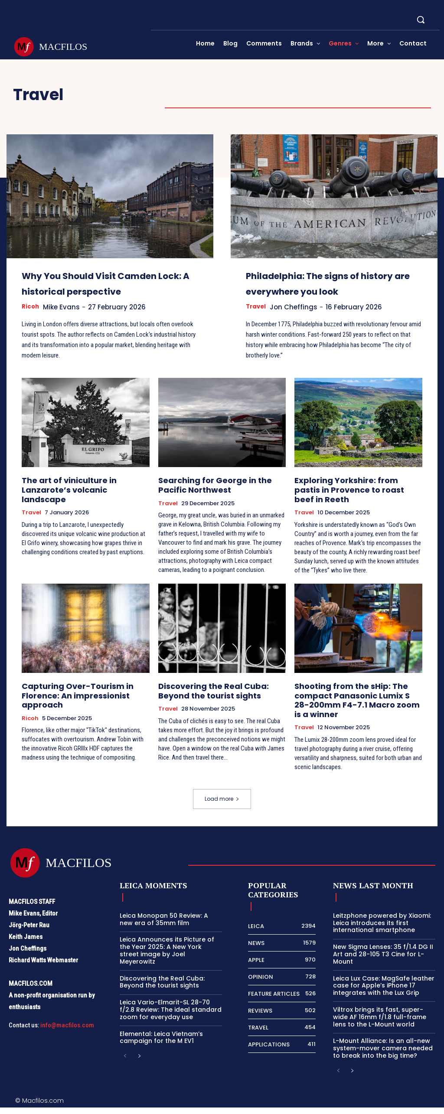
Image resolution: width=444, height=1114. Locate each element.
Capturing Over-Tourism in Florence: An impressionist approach (69, 705)
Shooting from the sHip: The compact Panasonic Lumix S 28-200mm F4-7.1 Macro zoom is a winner (350, 709)
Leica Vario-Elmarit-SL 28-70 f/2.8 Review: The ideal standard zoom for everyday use (171, 1016)
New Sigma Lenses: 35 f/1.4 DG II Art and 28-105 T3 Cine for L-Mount (383, 960)
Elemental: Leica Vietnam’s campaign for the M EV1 (161, 1044)
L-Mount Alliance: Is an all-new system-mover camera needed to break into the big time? (383, 1054)
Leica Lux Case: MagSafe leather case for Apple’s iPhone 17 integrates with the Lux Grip (383, 992)
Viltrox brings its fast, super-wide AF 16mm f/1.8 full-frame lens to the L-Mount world (379, 1023)
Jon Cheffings (298, 322)
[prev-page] (125, 1063)
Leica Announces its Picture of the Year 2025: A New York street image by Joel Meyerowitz (167, 957)
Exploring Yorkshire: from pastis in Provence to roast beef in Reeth (353, 499)
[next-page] (139, 1063)
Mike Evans (65, 322)
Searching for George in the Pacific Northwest (219, 499)
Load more (222, 805)
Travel (257, 322)
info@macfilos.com (67, 1032)
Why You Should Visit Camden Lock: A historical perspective (109, 290)
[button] (420, 19)
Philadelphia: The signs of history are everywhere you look (331, 290)
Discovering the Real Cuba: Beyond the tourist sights (218, 701)
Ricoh (31, 322)
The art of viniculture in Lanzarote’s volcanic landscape (83, 499)
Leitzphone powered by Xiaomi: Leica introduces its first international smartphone (382, 929)
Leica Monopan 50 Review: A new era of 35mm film (164, 926)
